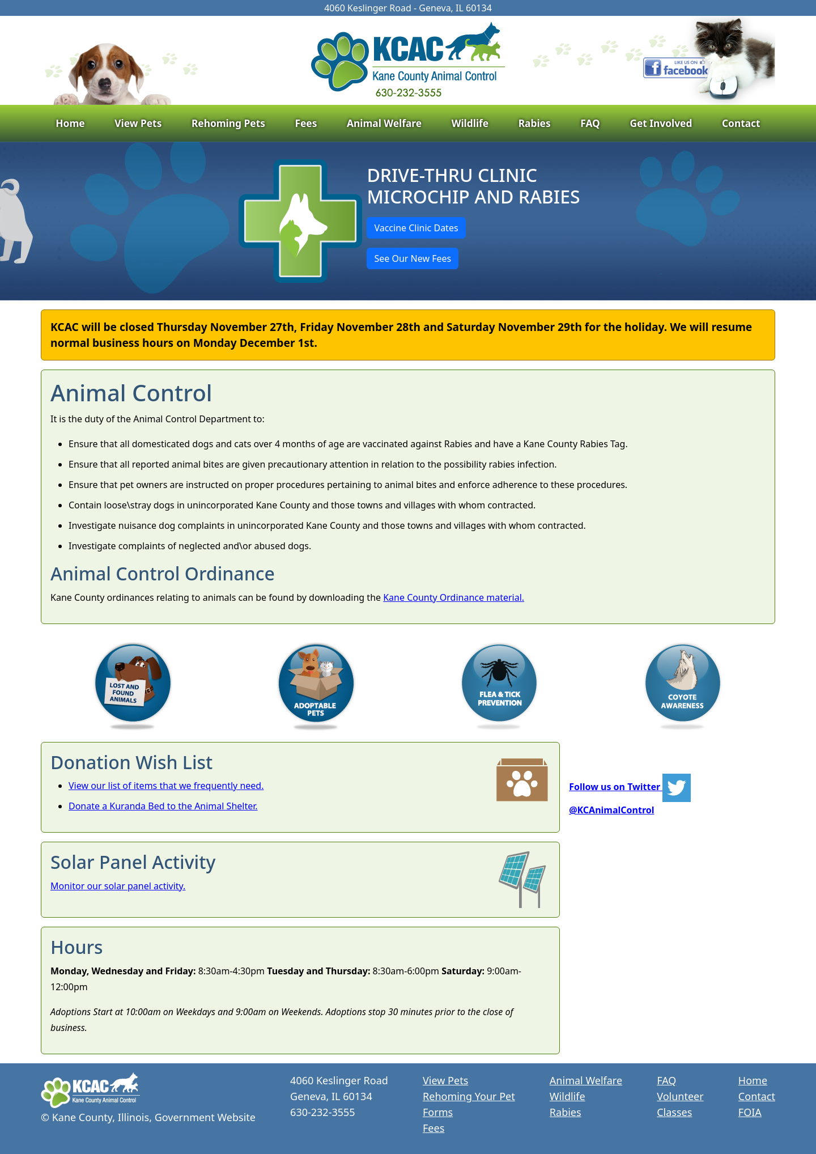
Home (70, 123)
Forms (438, 1112)
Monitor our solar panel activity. (117, 886)
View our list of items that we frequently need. (166, 785)
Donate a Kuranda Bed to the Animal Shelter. (163, 806)
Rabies (534, 123)
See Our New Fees (412, 258)
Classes (674, 1112)
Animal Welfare (384, 123)
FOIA (750, 1112)
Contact (741, 123)
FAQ (590, 123)
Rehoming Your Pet (469, 1096)
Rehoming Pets (228, 123)
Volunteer (680, 1096)
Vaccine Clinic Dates (416, 228)
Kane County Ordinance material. (453, 597)
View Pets (138, 123)
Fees (306, 123)
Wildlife (470, 123)
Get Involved (661, 123)
